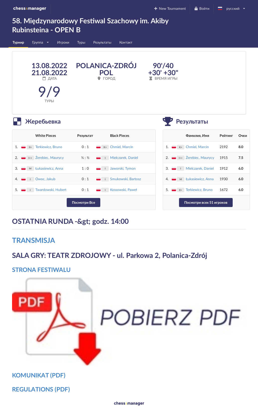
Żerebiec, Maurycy (49, 157)
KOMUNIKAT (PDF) (38, 375)
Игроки (63, 42)
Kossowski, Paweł (123, 189)
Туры (81, 42)
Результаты (102, 42)
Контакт (125, 42)
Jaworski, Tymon (123, 168)
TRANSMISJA (33, 240)
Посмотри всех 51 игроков (205, 202)
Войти (201, 8)
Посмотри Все (83, 202)
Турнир (18, 42)
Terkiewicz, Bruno (48, 147)
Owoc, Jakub (45, 179)
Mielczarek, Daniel (124, 157)
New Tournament (170, 8)
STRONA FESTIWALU (41, 269)
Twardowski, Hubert (50, 189)
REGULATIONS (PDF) (41, 389)
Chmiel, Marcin (121, 147)
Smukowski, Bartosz (125, 179)
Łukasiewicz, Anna (49, 168)
